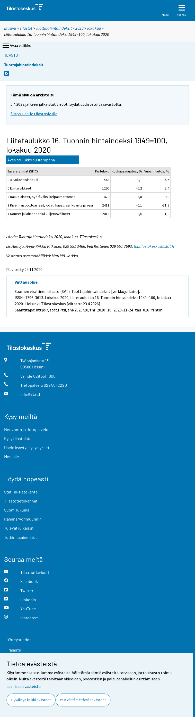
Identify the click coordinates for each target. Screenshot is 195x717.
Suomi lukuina (16, 509)
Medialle (11, 456)
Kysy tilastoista (17, 438)
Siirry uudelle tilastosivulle (34, 113)
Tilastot (26, 28)
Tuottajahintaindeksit (54, 28)
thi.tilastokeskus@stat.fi (154, 246)
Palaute (14, 649)
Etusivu (10, 28)
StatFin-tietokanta (21, 491)
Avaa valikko (16, 46)
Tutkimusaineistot (20, 537)
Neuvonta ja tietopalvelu (26, 429)
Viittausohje (26, 282)
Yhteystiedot (19, 639)
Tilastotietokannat (21, 500)
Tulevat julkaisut (19, 527)
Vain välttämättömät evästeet (83, 699)
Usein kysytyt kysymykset (26, 447)
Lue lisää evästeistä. (23, 686)
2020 (79, 28)
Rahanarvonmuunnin (23, 518)
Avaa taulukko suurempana (31, 159)
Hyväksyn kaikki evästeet (31, 699)
